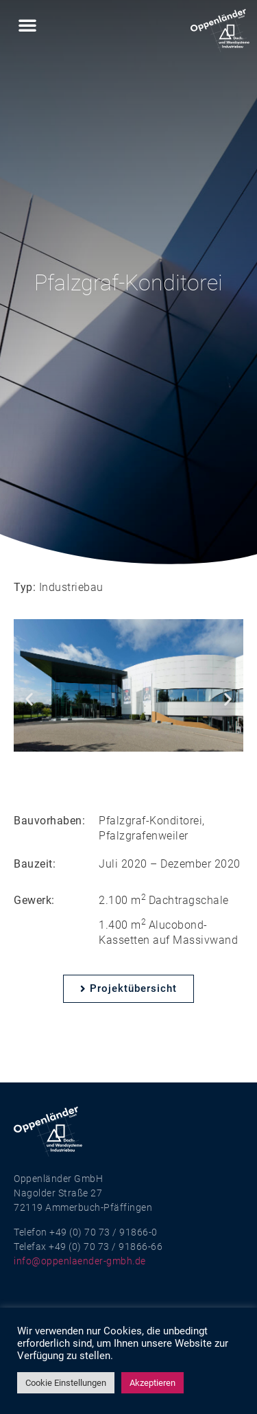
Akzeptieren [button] (152, 1383)
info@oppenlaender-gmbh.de (80, 1260)
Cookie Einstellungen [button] (65, 1383)
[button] (27, 24)
